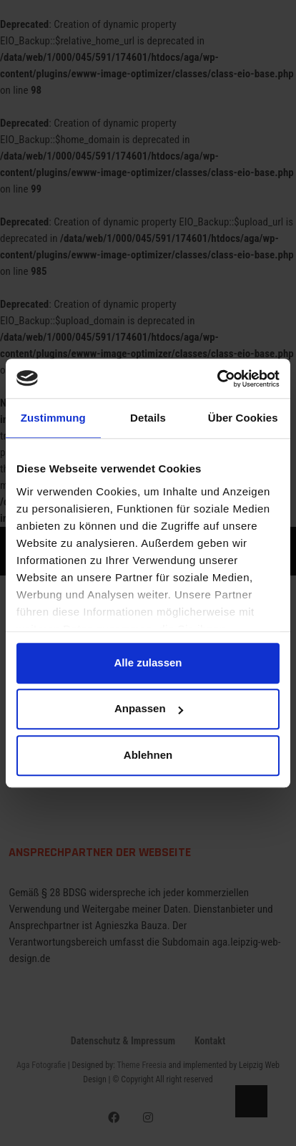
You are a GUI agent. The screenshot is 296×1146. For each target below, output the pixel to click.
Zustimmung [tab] (53, 418)
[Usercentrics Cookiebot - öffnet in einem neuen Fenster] (217, 378)
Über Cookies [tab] (243, 418)
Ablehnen (148, 755)
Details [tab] (148, 418)
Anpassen (148, 709)
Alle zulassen (148, 662)
